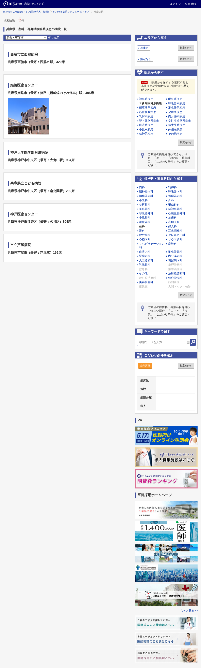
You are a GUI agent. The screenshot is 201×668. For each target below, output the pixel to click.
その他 (143, 273)
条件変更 (145, 365)
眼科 (142, 230)
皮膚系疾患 (175, 112)
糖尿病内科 (175, 260)
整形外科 (144, 204)
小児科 (143, 200)
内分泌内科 (175, 256)
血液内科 (144, 251)
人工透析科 (146, 260)
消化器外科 (175, 251)
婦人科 (172, 226)
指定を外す (186, 47)
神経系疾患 (146, 98)
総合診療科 (175, 277)
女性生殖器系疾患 (179, 120)
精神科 (172, 187)
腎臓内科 (144, 256)
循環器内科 (175, 196)
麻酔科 (172, 243)
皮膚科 (172, 217)
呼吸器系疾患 (176, 103)
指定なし (145, 59)
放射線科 (144, 235)
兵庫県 (144, 48)
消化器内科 (146, 196)
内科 (142, 187)
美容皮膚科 (146, 282)
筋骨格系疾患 (147, 112)
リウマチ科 (175, 239)
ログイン (175, 3)
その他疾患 (175, 133)
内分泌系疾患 (176, 116)
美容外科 (144, 208)
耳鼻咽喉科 (175, 230)
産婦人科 (174, 222)
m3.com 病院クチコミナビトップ (71, 11)
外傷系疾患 (175, 129)
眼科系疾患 (175, 98)
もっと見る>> (189, 610)
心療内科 (144, 239)
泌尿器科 (144, 222)
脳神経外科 (175, 208)
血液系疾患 (146, 125)
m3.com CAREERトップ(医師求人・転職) (26, 11)
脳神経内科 (146, 191)
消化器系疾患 (176, 107)
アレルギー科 (176, 235)
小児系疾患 (146, 129)
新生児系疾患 (176, 125)
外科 (171, 200)
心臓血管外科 (176, 213)
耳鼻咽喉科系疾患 (150, 103)
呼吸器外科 (146, 213)
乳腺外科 (144, 264)
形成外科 (174, 204)
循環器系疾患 (147, 107)
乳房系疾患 (146, 116)
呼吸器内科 (175, 191)
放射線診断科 (176, 273)
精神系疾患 (146, 133)
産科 (142, 226)
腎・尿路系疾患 (149, 120)
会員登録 (190, 3)
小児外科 (144, 217)
